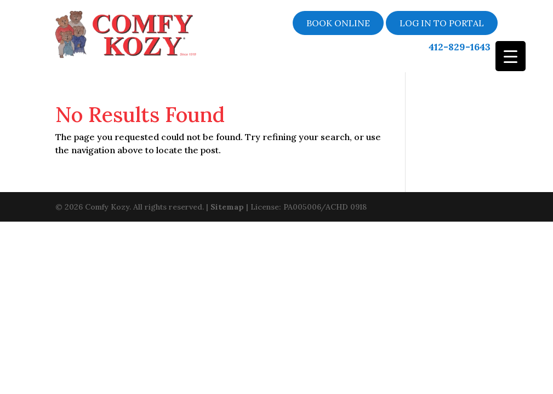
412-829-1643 (460, 47)
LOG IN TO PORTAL (442, 23)
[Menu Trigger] (510, 56)
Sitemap (227, 206)
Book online (338, 23)
